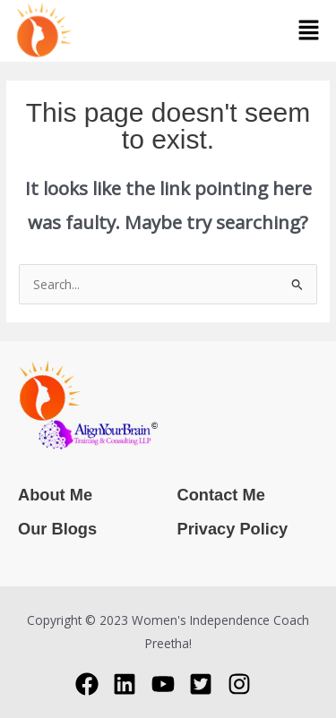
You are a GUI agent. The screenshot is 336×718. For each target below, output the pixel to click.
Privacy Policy (233, 528)
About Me (55, 494)
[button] (309, 30)
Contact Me (221, 494)
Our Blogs (57, 528)
